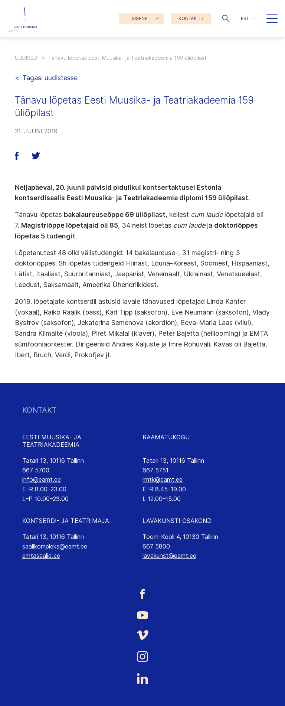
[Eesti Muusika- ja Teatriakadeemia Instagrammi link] (142, 656)
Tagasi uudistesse (50, 78)
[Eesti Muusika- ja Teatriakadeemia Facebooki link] (142, 594)
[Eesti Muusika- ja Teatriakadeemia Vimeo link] (142, 635)
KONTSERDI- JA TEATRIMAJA (65, 520)
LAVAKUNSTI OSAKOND (177, 520)
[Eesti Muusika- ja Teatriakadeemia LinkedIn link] (142, 678)
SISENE (139, 18)
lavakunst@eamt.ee (169, 555)
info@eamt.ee (41, 479)
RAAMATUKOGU (166, 437)
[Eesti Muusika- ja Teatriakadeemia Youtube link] (142, 614)
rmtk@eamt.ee (162, 479)
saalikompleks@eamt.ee (54, 546)
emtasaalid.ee (41, 555)
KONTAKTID (191, 18)
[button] (226, 18)
